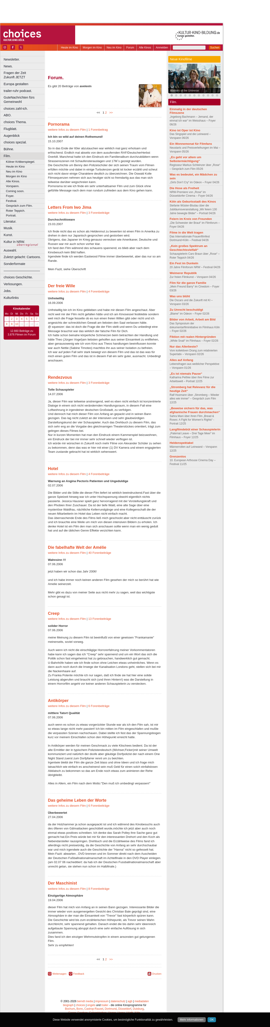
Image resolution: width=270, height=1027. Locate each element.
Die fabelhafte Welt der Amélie (77, 547)
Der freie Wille (61, 286)
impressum (102, 1001)
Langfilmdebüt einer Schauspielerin (195, 429)
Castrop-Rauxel (93, 1008)
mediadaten (141, 1001)
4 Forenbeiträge (98, 291)
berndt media (85, 1001)
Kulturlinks (11, 298)
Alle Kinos (145, 47)
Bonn (80, 1008)
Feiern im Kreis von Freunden (191, 219)
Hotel (53, 468)
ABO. (7, 115)
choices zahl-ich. (16, 108)
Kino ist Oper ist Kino (185, 130)
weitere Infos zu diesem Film (67, 129)
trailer (104, 1005)
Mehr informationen (191, 1019)
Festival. (11, 201)
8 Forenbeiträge (98, 888)
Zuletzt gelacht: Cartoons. (22, 257)
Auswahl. (10, 250)
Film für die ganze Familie (188, 283)
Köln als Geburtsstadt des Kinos (193, 201)
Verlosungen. (13, 284)
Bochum (70, 1008)
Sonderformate (14, 264)
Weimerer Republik (183, 273)
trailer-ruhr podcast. (18, 91)
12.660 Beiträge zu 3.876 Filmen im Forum (22, 332)
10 (16, 324)
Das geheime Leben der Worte (77, 800)
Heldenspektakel (181, 443)
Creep (53, 613)
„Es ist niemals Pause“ (186, 373)
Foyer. (10, 196)
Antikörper (58, 700)
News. (8, 66)
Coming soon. (15, 191)
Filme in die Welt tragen (186, 232)
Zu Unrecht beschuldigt (186, 309)
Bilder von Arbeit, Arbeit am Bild (193, 319)
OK (212, 1019)
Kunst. (8, 235)
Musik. (8, 228)
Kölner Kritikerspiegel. (20, 161)
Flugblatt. (10, 129)
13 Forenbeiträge (99, 618)
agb (130, 1001)
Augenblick (12, 135)
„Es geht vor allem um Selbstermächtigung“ (185, 159)
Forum (130, 47)
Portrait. (11, 215)
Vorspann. (12, 186)
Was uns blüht (180, 296)
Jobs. (7, 291)
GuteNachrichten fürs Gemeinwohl (19, 100)
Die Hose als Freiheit (184, 188)
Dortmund (111, 1008)
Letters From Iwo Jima (69, 207)
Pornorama (58, 124)
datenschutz (118, 1001)
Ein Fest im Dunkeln (184, 263)
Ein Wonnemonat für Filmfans (191, 143)
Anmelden (162, 47)
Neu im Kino (114, 47)
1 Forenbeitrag (98, 129)
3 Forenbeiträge (98, 212)
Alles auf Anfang (181, 360)
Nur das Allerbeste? (184, 346)
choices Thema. (15, 122)
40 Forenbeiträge (99, 552)
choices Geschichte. (18, 277)
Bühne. (9, 149)
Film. (7, 156)
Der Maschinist (62, 883)
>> (110, 112)
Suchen (214, 47)
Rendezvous (60, 377)
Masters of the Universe (184, 90)
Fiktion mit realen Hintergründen (193, 336)
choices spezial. (15, 142)
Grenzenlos (178, 456)
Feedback (78, 973)
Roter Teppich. (15, 210)
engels (91, 1005)
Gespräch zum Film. (19, 205)
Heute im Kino (69, 47)
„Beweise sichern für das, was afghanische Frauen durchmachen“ (195, 410)
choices (80, 1005)
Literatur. (10, 221)
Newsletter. (12, 59)
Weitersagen (59, 973)
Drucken (156, 973)
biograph (68, 1005)
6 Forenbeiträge (98, 706)
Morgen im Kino (92, 47)
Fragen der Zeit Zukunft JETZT (25, 75)
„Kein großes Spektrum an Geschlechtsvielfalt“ (188, 248)
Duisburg (138, 1008)
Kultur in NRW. (14, 242)
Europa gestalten (16, 84)
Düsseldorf (124, 1008)
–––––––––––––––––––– (22, 270)
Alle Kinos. (13, 181)
